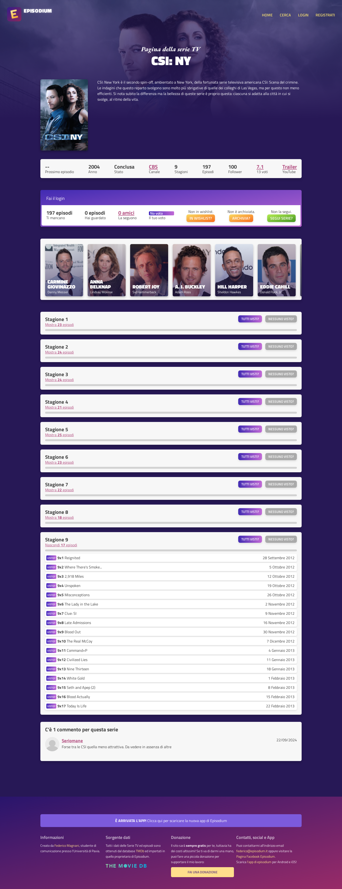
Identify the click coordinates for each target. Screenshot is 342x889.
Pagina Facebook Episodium (255, 856)
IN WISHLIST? (201, 218)
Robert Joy (146, 286)
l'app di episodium (259, 862)
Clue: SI (66, 613)
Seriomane (72, 740)
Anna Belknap (100, 284)
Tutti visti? (250, 319)
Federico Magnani (66, 845)
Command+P (72, 650)
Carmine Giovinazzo (61, 284)
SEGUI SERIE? (281, 218)
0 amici (126, 213)
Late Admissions (74, 622)
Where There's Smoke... (79, 567)
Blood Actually (73, 697)
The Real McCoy (74, 641)
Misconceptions (73, 595)
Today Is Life (71, 706)
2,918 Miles (70, 576)
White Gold (71, 678)
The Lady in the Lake (77, 604)
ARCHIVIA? (241, 218)
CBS (153, 167)
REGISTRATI (325, 15)
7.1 (260, 167)
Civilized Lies (72, 659)
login (60, 198)
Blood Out (69, 632)
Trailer (289, 167)
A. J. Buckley (190, 286)
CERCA (285, 15)
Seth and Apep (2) (76, 687)
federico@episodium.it (252, 851)
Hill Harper (232, 286)
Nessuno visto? (281, 319)
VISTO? (51, 558)
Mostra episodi (59, 324)
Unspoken (69, 585)
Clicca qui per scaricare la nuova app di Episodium (171, 820)
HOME (267, 15)
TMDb (140, 851)
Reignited (68, 558)
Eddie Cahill (275, 286)
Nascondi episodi (61, 545)
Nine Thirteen (73, 669)
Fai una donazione (203, 872)
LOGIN (303, 15)
